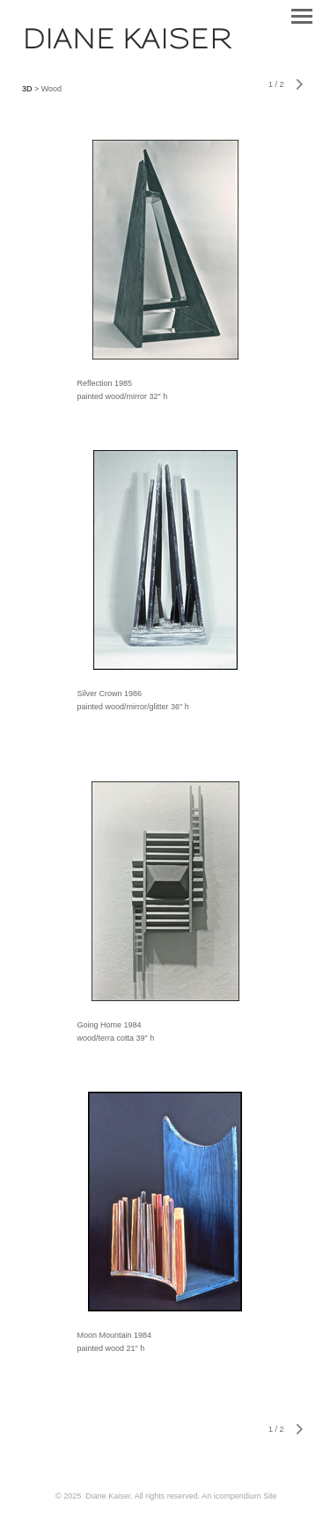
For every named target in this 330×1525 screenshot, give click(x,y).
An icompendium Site (239, 1496)
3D (28, 88)
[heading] (126, 44)
